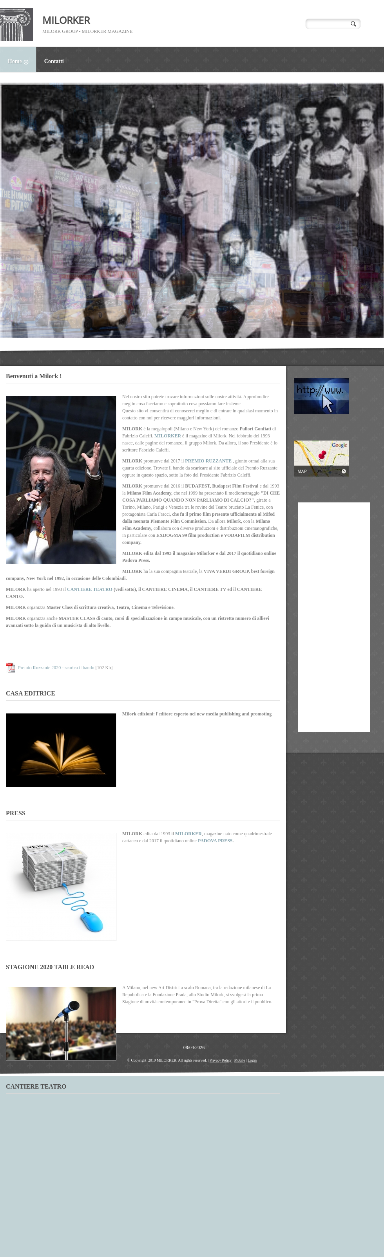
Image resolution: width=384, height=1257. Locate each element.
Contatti (54, 61)
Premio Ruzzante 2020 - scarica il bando (56, 667)
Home (22, 62)
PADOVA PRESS (215, 840)
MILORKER (66, 20)
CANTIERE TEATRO (89, 589)
